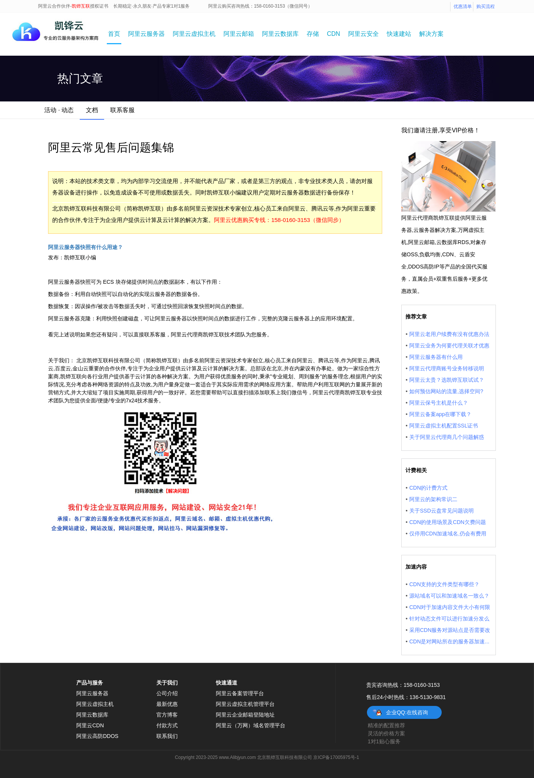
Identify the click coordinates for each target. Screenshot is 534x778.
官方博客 (167, 715)
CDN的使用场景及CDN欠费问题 (447, 522)
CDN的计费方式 (428, 488)
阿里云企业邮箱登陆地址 (245, 715)
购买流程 (485, 6)
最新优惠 (167, 704)
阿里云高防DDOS (97, 736)
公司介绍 (167, 693)
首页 (114, 34)
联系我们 (167, 736)
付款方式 (167, 725)
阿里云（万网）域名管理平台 (250, 725)
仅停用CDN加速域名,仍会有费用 (447, 533)
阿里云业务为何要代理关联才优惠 (449, 345)
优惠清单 (463, 6)
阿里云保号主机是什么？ (438, 403)
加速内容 (416, 567)
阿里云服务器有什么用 (436, 357)
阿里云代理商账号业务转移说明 (446, 368)
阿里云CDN (90, 725)
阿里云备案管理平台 (240, 693)
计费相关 (416, 470)
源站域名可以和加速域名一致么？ (449, 596)
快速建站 (399, 34)
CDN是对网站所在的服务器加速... (449, 641)
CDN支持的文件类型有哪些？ (444, 584)
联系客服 (122, 110)
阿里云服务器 (146, 34)
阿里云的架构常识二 (433, 499)
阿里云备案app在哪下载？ (440, 414)
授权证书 (99, 6)
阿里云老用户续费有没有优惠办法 (449, 334)
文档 (92, 110)
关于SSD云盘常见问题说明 (441, 511)
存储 (313, 34)
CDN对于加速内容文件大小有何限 (449, 607)
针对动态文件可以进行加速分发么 (449, 619)
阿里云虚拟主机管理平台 (245, 704)
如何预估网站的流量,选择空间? (446, 391)
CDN (333, 34)
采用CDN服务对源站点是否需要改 (449, 630)
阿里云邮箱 (239, 34)
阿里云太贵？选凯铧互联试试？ (446, 380)
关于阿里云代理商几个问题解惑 (446, 437)
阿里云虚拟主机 (194, 34)
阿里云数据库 (280, 34)
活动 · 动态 (59, 110)
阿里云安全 (363, 34)
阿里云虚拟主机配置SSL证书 (443, 426)
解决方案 (431, 34)
